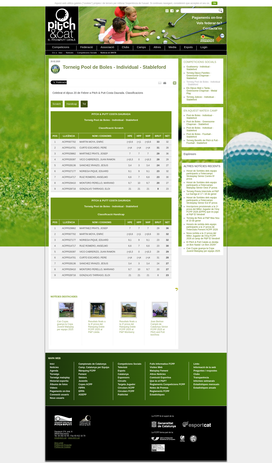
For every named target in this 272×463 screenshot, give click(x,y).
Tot (84, 103)
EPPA (82, 391)
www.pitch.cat (74, 438)
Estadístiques (157, 394)
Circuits (122, 381)
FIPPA (82, 387)
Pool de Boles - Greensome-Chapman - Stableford (200, 123)
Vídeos (53, 387)
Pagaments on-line (60, 391)
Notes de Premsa (159, 387)
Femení (83, 374)
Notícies (69, 53)
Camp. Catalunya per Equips (94, 367)
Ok (214, 3)
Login (203, 47)
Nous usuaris (57, 398)
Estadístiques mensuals (206, 384)
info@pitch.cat (60, 438)
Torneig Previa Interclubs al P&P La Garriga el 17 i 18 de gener (202, 192)
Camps (141, 47)
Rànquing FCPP (87, 370)
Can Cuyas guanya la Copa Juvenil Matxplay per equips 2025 (203, 249)
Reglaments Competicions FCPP (167, 384)
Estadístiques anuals (204, 387)
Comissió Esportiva (160, 377)
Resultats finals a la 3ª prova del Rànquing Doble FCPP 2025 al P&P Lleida (96, 326)
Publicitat (123, 394)
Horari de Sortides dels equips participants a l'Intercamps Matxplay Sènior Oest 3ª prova (201, 185)
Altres (157, 47)
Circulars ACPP (126, 387)
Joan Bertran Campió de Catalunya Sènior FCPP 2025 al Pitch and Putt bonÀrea (159, 328)
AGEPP (83, 394)
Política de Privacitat (63, 445)
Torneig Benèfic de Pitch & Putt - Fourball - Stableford (202, 141)
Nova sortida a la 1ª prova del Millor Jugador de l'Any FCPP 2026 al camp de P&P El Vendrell (203, 236)
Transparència (201, 377)
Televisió (122, 367)
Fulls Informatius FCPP (162, 364)
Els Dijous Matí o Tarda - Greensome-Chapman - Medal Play (201, 91)
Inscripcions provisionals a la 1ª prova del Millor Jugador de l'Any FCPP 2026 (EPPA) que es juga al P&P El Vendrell (202, 210)
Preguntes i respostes (205, 370)
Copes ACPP (85, 384)
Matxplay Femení (159, 370)
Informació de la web (204, 367)
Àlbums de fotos (59, 384)
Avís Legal (58, 443)
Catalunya (123, 374)
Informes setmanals (204, 381)
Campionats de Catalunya (92, 364)
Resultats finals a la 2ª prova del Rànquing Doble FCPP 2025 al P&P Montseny (128, 326)
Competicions (60, 47)
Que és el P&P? (158, 381)
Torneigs (54, 374)
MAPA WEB (54, 358)
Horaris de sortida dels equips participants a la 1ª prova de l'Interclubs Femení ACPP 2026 (202, 227)
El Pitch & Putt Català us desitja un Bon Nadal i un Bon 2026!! (202, 243)
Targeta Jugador (126, 384)
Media (172, 47)
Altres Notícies (158, 374)
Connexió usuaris (59, 394)
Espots (188, 47)
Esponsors (123, 377)
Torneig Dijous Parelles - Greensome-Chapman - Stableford (198, 76)
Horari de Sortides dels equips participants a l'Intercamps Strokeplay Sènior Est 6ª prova (201, 200)
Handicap (71, 103)
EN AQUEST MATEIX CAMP (200, 110)
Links (196, 364)
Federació (86, 47)
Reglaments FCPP (159, 391)
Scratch (57, 103)
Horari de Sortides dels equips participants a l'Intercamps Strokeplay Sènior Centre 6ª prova (201, 175)
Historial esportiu (59, 381)
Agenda (54, 370)
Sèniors (83, 377)
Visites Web (156, 367)
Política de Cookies (62, 447)
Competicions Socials (87, 53)
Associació (107, 47)
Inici (60, 53)
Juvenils (83, 381)
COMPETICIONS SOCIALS (200, 61)
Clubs (125, 47)
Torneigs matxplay (60, 377)
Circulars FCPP (126, 391)
